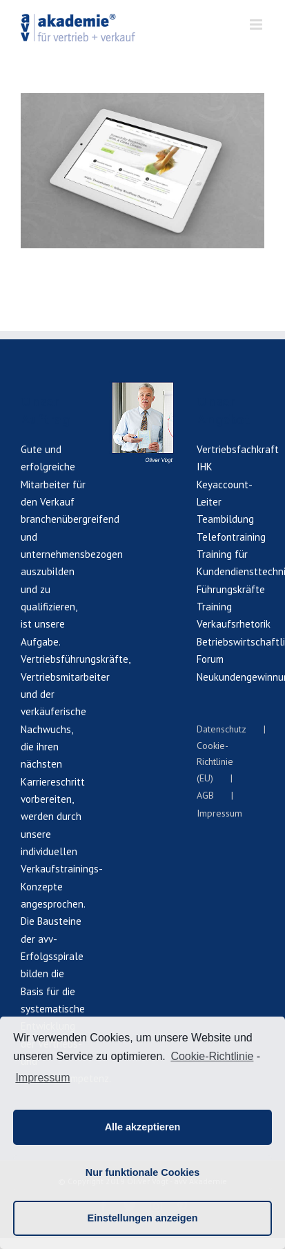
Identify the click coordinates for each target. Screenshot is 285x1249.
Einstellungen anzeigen (143, 1217)
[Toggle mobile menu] (257, 24)
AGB (205, 795)
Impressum (219, 813)
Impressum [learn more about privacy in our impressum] (42, 1077)
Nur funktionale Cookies (143, 1172)
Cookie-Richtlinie (211, 1056)
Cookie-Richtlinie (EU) (215, 761)
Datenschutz (221, 729)
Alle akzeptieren (143, 1126)
